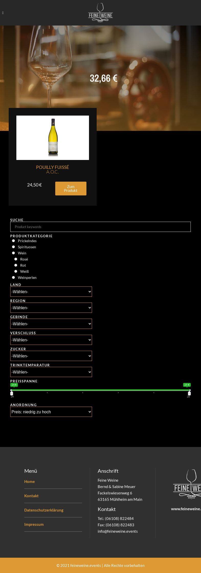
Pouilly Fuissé (52, 170)
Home (29, 481)
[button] (70, 188)
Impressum (34, 524)
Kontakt (31, 495)
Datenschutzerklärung (43, 510)
